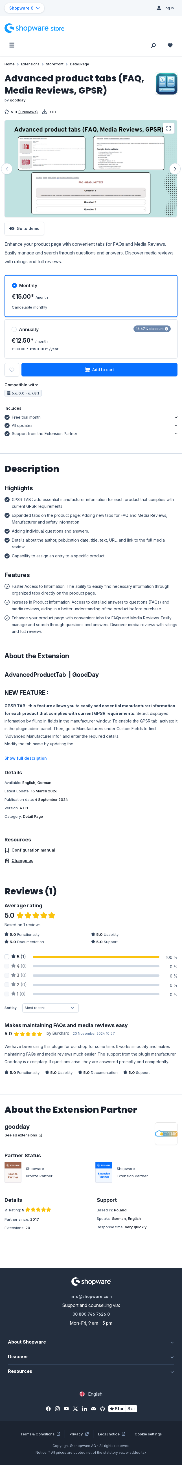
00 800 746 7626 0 (91, 1314)
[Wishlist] (170, 45)
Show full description (26, 758)
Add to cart (99, 369)
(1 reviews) (28, 112)
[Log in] (165, 8)
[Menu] (12, 45)
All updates (18, 425)
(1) (18, 956)
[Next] (175, 168)
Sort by (11, 1008)
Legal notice (111, 1434)
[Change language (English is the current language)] (91, 1394)
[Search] (153, 45)
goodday (18, 100)
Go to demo (24, 228)
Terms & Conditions (40, 1434)
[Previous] (6, 168)
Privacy (79, 1434)
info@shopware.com (91, 1296)
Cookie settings (148, 1434)
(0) (19, 966)
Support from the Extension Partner (41, 433)
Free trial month (23, 416)
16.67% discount (152, 329)
